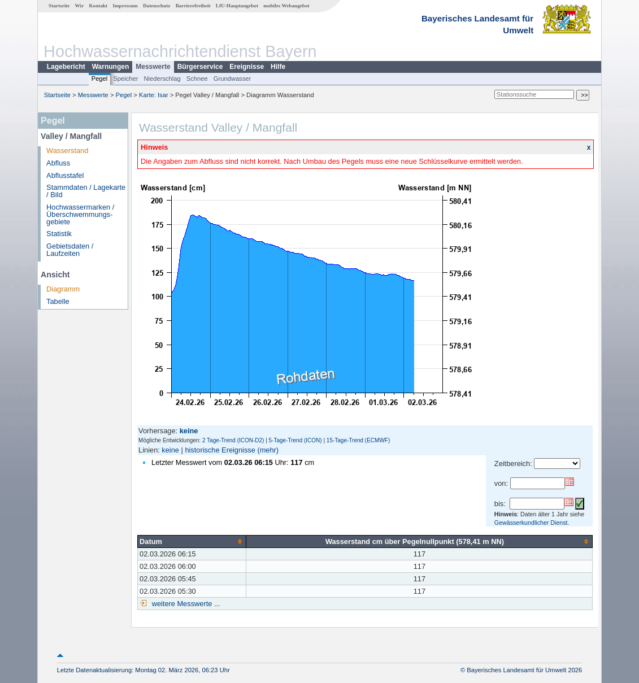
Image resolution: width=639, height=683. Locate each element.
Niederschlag (162, 78)
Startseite (59, 5)
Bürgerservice (200, 67)
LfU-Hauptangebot (237, 5)
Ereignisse (246, 67)
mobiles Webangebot (286, 5)
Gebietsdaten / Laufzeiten (69, 250)
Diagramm (63, 289)
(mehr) (268, 450)
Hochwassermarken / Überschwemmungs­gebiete (80, 214)
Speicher (125, 78)
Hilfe (278, 67)
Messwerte (153, 67)
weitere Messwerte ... (185, 603)
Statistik (59, 233)
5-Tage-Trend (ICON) (295, 440)
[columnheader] (192, 541)
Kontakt (98, 5)
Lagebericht (66, 67)
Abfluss (58, 163)
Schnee (197, 78)
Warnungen (110, 67)
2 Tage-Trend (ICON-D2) (233, 440)
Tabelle (57, 301)
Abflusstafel (65, 175)
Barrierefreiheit (193, 5)
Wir (79, 5)
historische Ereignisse (220, 450)
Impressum (124, 5)
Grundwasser (232, 78)
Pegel (100, 78)
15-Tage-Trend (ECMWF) (358, 440)
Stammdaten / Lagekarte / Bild (85, 191)
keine (170, 450)
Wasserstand (67, 150)
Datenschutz (157, 5)
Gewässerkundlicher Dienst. (532, 522)
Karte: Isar (153, 95)
